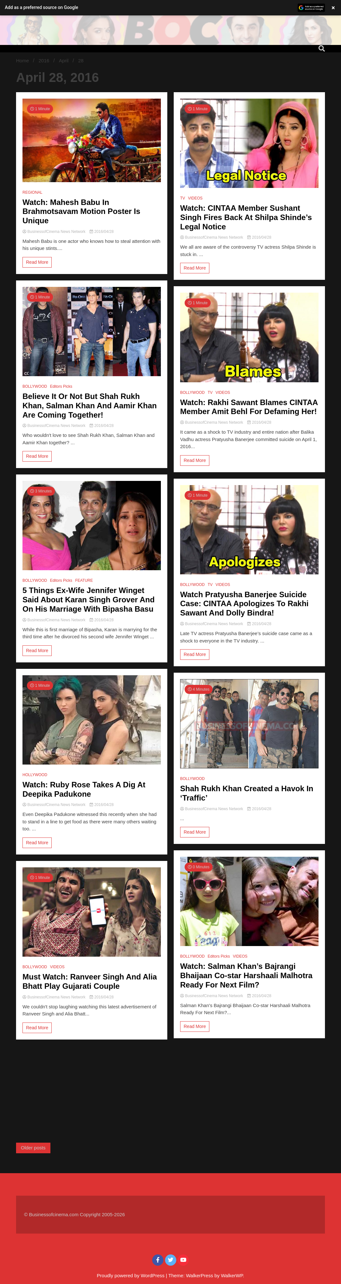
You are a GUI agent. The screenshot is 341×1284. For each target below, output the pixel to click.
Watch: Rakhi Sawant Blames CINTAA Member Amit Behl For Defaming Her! (249, 407)
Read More (37, 262)
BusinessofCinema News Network (54, 231)
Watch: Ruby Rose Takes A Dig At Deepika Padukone (83, 789)
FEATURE (84, 580)
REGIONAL (32, 192)
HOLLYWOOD (34, 775)
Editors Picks (61, 386)
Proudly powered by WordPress (131, 1275)
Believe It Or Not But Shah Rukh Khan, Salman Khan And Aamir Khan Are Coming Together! (89, 405)
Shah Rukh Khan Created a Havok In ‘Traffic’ (246, 793)
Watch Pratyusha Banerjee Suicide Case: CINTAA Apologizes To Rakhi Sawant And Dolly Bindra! (244, 603)
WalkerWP (232, 1275)
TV (182, 198)
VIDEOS (57, 967)
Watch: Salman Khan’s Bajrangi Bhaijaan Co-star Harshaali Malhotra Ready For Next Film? (246, 975)
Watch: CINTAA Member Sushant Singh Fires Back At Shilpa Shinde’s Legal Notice (246, 217)
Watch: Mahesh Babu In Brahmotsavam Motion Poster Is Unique (81, 211)
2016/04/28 (101, 231)
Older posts (33, 1147)
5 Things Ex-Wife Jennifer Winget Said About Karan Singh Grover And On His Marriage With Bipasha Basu (88, 599)
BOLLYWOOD (34, 386)
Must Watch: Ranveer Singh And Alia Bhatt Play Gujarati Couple (89, 981)
